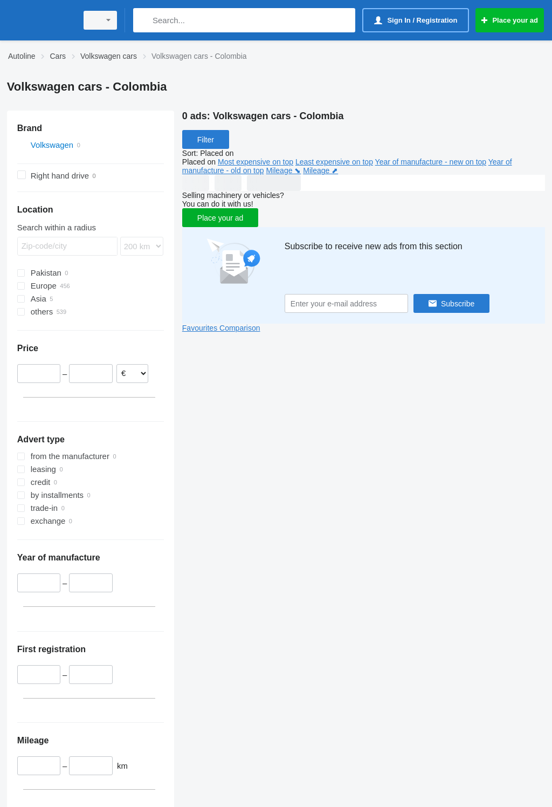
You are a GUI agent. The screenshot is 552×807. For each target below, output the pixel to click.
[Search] (143, 20)
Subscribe (457, 303)
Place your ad (220, 218)
